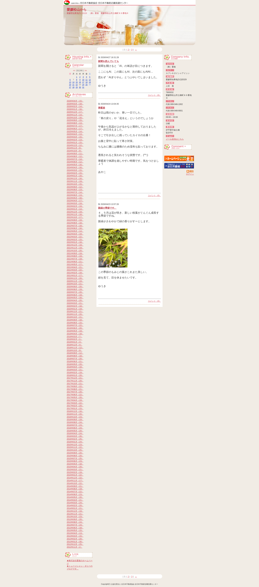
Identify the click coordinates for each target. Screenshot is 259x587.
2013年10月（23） (75, 516)
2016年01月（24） (75, 442)
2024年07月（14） (75, 159)
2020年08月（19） (75, 289)
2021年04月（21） (75, 267)
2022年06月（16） (75, 228)
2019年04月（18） (75, 334)
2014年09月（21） (75, 486)
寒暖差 (101, 107)
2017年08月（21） (75, 389)
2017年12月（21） (75, 378)
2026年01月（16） (75, 109)
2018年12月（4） (74, 345)
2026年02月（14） (75, 106)
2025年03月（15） (75, 137)
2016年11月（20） (75, 414)
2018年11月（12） (75, 347)
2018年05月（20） (75, 364)
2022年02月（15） (75, 239)
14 (73, 82)
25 (87, 85)
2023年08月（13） (75, 189)
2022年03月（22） (75, 237)
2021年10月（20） (75, 250)
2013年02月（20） (75, 539)
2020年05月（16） (75, 297)
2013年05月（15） (75, 530)
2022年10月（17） (75, 217)
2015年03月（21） (75, 469)
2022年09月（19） (75, 220)
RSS (190, 171)
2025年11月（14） (75, 115)
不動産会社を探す (179, 165)
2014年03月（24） (75, 503)
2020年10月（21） (75, 284)
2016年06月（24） (75, 428)
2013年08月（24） (75, 522)
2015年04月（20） (75, 467)
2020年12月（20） (75, 278)
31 (83, 87)
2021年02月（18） (75, 273)
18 (87, 82)
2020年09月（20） (75, 286)
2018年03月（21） (75, 370)
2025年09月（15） (75, 120)
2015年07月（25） (75, 458)
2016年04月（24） (75, 433)
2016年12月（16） (75, 411)
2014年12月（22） (75, 478)
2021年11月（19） (75, 248)
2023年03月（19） (75, 203)
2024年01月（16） (75, 176)
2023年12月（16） (75, 178)
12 (90, 80)
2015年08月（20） (75, 456)
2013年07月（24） (75, 525)
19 (90, 82)
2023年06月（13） (75, 195)
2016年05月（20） (75, 431)
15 (77, 82)
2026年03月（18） (75, 104)
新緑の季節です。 (107, 208)
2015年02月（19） (75, 472)
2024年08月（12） (75, 156)
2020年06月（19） (75, 295)
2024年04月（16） (75, 167)
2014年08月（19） (75, 489)
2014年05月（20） (75, 497)
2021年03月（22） (75, 270)
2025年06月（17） (75, 129)
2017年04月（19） (75, 400)
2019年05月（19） (75, 331)
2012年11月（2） (74, 547)
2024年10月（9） (74, 151)
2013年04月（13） (75, 533)
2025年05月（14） (75, 131)
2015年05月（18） (75, 464)
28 (73, 87)
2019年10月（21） (75, 317)
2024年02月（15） (75, 173)
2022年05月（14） (75, 231)
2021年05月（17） (75, 264)
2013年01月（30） (75, 541)
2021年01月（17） (75, 275)
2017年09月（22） (75, 386)
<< (74, 70)
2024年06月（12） (75, 162)
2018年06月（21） (75, 361)
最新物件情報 (80, 57)
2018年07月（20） (75, 359)
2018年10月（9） (74, 350)
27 (70, 87)
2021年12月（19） (75, 245)
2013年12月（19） (75, 511)
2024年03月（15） (75, 170)
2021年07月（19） (75, 259)
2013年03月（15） (75, 536)
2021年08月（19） (75, 256)
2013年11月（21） (75, 514)
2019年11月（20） (75, 314)
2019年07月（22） (75, 325)
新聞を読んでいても (108, 61)
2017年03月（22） (75, 403)
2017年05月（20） (75, 397)
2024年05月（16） (75, 164)
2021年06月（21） (75, 262)
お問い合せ (179, 147)
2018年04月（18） (75, 367)
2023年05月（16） (75, 198)
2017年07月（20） (75, 392)
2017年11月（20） (75, 381)
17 (83, 82)
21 (73, 85)
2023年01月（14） (75, 209)
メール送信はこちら (175, 139)
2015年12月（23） (75, 444)
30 (80, 87)
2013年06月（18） (75, 528)
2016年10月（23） (75, 417)
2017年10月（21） (75, 383)
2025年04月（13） (75, 134)
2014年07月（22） (75, 491)
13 (70, 82)
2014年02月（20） (75, 505)
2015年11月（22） (75, 447)
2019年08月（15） (75, 323)
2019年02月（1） (74, 339)
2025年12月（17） (75, 112)
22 (77, 85)
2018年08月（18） (75, 356)
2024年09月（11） (75, 153)
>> (86, 70)
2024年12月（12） (75, 145)
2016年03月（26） (75, 436)
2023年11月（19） (75, 181)
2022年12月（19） (75, 212)
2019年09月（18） (75, 320)
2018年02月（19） (75, 372)
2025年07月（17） (75, 126)
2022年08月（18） (75, 223)
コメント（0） (154, 95)
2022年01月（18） (75, 242)
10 (83, 80)
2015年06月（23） (75, 461)
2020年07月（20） (75, 292)
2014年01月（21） (75, 508)
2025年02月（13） (75, 140)
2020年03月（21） (75, 303)
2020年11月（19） (75, 281)
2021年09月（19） (75, 253)
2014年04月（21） (75, 500)
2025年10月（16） (75, 117)
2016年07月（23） (75, 425)
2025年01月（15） (75, 142)
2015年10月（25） (75, 450)
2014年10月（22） (75, 483)
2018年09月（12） (75, 353)
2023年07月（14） (75, 192)
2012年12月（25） (75, 544)
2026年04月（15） (75, 101)
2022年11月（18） (75, 214)
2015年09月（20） (75, 453)
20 (70, 85)
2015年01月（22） (75, 475)
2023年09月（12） (75, 187)
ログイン (190, 174)
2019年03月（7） (74, 336)
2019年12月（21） (75, 311)
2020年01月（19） (75, 309)
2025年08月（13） (75, 123)
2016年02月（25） (75, 439)
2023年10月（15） (75, 184)
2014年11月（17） (75, 480)
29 (77, 87)
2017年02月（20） (75, 406)
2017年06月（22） (75, 394)
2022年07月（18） (75, 226)
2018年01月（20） (75, 375)
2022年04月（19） (75, 234)
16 (80, 82)
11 (87, 80)
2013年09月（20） (75, 519)
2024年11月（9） (74, 148)
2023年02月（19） (75, 206)
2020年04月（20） (75, 300)
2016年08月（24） (75, 422)
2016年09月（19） (75, 419)
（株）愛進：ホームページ (179, 158)
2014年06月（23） (75, 494)
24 (83, 85)
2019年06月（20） (75, 328)
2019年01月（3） (74, 342)
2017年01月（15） (75, 408)
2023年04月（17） (75, 200)
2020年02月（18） (75, 306)
